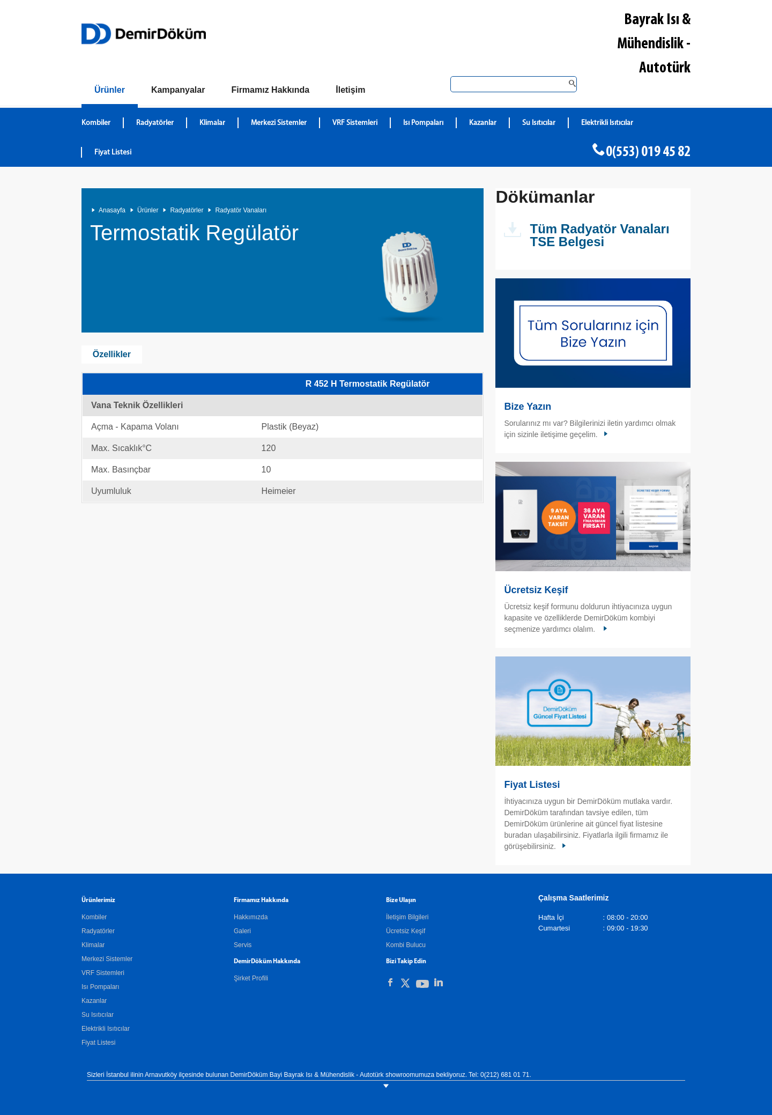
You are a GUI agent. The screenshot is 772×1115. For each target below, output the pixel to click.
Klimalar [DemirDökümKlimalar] (212, 123)
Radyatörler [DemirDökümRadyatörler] (155, 123)
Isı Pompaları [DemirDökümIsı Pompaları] (423, 123)
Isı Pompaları (100, 987)
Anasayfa (112, 210)
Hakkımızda (251, 917)
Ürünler (147, 210)
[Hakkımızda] (270, 90)
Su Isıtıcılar (97, 1014)
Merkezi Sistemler (106, 959)
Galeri (242, 931)
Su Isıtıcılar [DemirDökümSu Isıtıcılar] (538, 123)
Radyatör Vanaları (240, 210)
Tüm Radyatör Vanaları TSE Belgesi (599, 235)
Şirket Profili (251, 978)
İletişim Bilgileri (407, 917)
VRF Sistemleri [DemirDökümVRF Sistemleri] (354, 123)
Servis (242, 945)
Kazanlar (94, 1001)
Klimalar (93, 945)
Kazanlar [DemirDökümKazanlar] (482, 123)
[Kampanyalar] (178, 90)
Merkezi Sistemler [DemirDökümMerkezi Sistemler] (279, 123)
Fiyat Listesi (112, 153)
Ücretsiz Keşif (536, 590)
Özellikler (112, 354)
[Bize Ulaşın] (350, 90)
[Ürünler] (109, 92)
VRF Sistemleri (102, 973)
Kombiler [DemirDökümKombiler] (95, 123)
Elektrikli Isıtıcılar (105, 1028)
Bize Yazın (527, 406)
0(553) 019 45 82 (648, 152)
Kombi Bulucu (406, 945)
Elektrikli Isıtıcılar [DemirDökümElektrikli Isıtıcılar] (607, 123)
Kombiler (94, 917)
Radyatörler (186, 210)
